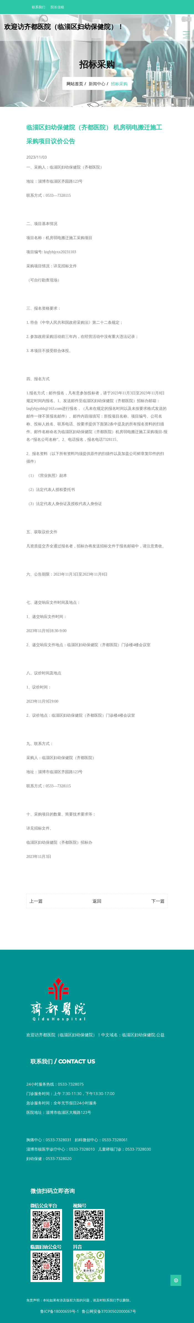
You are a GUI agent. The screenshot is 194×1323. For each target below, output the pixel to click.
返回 (97, 901)
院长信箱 (57, 7)
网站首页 (75, 83)
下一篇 (158, 901)
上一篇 (36, 901)
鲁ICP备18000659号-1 (59, 1311)
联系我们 (38, 7)
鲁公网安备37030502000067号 (109, 1311)
